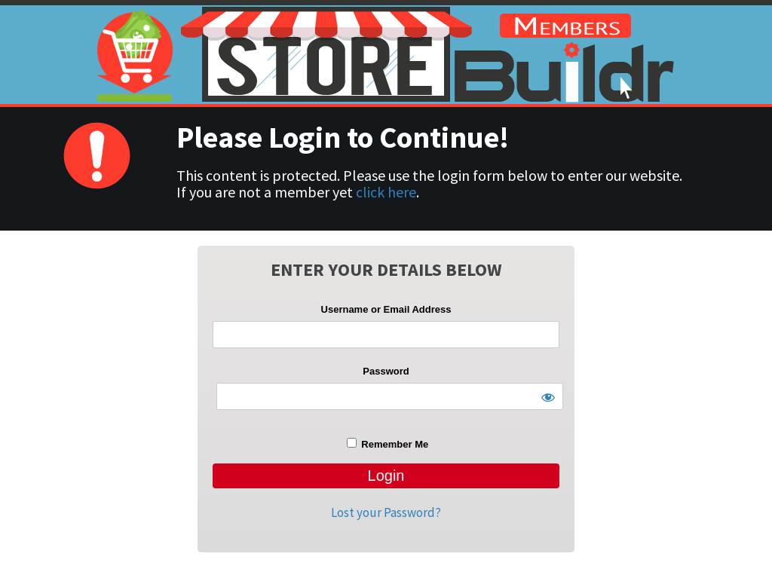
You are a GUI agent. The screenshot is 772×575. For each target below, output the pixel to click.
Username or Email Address (386, 309)
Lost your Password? (386, 512)
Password (386, 371)
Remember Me (387, 444)
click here (386, 191)
